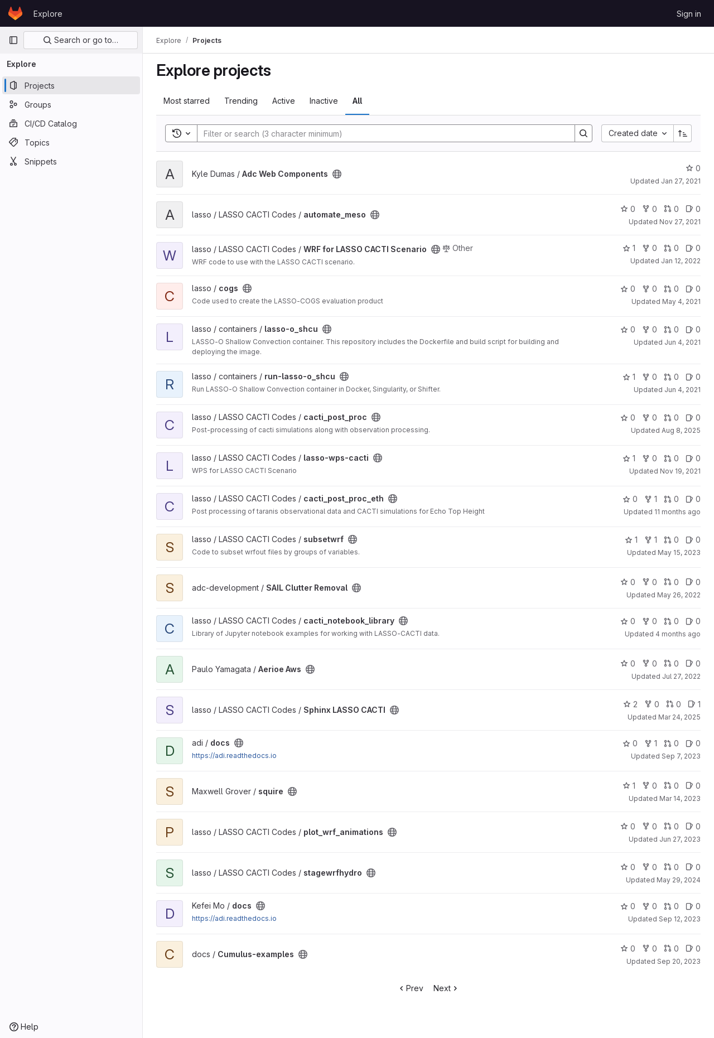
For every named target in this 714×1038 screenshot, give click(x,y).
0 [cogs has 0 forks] (649, 288)
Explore (47, 13)
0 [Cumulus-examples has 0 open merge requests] (671, 948)
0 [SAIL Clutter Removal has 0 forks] (649, 582)
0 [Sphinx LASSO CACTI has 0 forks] (651, 704)
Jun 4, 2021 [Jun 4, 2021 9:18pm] (682, 389)
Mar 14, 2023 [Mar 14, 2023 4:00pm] (680, 798)
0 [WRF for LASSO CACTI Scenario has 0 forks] (649, 248)
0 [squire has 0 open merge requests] (671, 785)
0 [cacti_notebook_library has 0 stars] (627, 621)
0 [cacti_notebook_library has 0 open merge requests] (671, 621)
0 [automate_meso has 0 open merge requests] (671, 209)
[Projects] (71, 85)
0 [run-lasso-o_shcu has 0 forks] (649, 377)
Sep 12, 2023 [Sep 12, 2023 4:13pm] (680, 919)
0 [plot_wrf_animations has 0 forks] (649, 826)
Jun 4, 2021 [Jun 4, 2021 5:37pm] (682, 342)
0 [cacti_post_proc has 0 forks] (649, 417)
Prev (410, 988)
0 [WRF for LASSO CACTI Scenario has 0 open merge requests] (671, 248)
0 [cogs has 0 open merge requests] (671, 288)
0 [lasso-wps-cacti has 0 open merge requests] (671, 458)
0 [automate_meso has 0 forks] (649, 209)
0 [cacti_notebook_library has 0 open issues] (693, 621)
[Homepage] (15, 13)
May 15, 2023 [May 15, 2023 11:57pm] (679, 552)
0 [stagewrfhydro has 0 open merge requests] (671, 867)
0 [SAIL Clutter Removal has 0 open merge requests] (671, 582)
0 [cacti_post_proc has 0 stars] (627, 417)
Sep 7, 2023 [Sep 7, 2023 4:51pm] (681, 756)
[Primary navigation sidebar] (13, 40)
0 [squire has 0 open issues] (693, 785)
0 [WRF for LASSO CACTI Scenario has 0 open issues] (693, 248)
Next (446, 988)
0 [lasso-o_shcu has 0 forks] (649, 329)
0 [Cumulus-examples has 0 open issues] (693, 948)
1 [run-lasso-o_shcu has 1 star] (629, 377)
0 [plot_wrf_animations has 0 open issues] (693, 826)
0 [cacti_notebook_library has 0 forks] (649, 621)
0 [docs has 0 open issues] (693, 743)
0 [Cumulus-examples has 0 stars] (627, 948)
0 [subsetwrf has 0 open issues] (693, 539)
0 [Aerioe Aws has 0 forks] (649, 663)
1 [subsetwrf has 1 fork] (650, 539)
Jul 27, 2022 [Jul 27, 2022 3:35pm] (681, 676)
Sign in (689, 13)
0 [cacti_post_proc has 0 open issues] (693, 417)
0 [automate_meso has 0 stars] (627, 209)
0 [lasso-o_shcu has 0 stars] (627, 329)
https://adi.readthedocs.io (234, 755)
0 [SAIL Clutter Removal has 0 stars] (627, 582)
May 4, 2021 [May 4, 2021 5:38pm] (681, 301)
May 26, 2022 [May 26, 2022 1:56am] (679, 595)
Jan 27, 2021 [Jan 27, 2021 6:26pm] (681, 181)
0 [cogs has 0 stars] (627, 288)
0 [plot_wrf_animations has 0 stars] (627, 826)
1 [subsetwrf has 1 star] (631, 539)
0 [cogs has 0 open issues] (693, 288)
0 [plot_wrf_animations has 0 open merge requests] (671, 826)
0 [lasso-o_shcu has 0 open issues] (693, 329)
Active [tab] (283, 100)
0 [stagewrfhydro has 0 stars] (627, 867)
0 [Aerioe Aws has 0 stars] (627, 663)
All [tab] (357, 100)
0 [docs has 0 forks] (649, 906)
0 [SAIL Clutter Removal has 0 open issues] (693, 582)
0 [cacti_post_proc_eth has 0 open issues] (693, 499)
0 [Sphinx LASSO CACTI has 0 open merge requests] (673, 704)
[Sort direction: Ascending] (683, 133)
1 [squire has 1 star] (629, 785)
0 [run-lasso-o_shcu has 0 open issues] (693, 377)
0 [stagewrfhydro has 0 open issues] (693, 867)
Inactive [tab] (324, 100)
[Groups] (71, 104)
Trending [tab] (241, 100)
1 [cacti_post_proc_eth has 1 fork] (650, 499)
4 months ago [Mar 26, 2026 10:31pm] (678, 634)
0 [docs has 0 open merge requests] (671, 743)
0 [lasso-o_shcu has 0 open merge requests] (671, 329)
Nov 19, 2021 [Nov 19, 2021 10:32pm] (680, 471)
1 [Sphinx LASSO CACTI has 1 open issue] (694, 704)
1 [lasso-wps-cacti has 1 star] (629, 458)
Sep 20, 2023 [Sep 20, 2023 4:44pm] (679, 961)
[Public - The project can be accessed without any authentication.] (336, 174)
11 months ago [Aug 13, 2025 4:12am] (677, 512)
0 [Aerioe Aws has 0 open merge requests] (671, 663)
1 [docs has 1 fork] (650, 743)
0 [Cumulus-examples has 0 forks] (649, 948)
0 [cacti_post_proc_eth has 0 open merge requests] (671, 499)
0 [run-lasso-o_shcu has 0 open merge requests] (671, 377)
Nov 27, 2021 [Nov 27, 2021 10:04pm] (680, 222)
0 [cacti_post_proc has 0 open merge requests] (671, 417)
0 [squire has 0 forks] (649, 785)
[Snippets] (71, 161)
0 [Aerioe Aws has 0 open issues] (693, 663)
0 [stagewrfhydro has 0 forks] (649, 867)
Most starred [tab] (186, 100)
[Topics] (71, 142)
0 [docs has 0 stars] (630, 743)
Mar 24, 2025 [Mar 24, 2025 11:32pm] (679, 717)
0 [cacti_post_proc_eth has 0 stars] (630, 499)
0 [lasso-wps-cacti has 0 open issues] (693, 458)
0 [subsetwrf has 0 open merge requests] (671, 539)
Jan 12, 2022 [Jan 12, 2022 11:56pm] (681, 261)
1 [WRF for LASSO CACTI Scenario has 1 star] (629, 248)
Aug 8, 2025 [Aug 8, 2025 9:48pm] (681, 430)
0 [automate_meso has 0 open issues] (693, 209)
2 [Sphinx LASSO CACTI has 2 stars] (630, 704)
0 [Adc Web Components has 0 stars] (693, 168)
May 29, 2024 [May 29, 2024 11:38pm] (679, 880)
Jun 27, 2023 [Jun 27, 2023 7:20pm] (680, 839)
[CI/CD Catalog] (71, 123)
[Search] (380, 133)
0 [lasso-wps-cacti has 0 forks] (649, 458)
